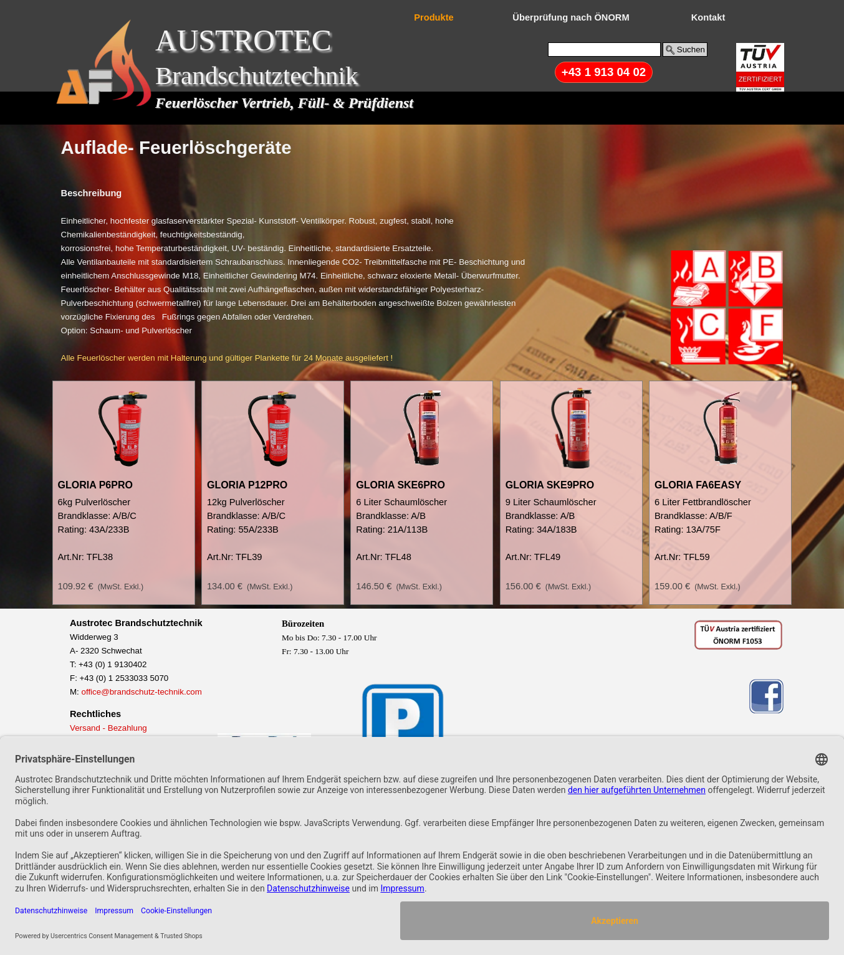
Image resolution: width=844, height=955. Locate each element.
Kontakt (708, 17)
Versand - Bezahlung (108, 728)
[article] (123, 493)
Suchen (691, 49)
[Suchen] (604, 49)
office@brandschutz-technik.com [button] (142, 691)
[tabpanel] (422, 147)
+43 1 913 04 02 (604, 71)
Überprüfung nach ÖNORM (570, 17)
